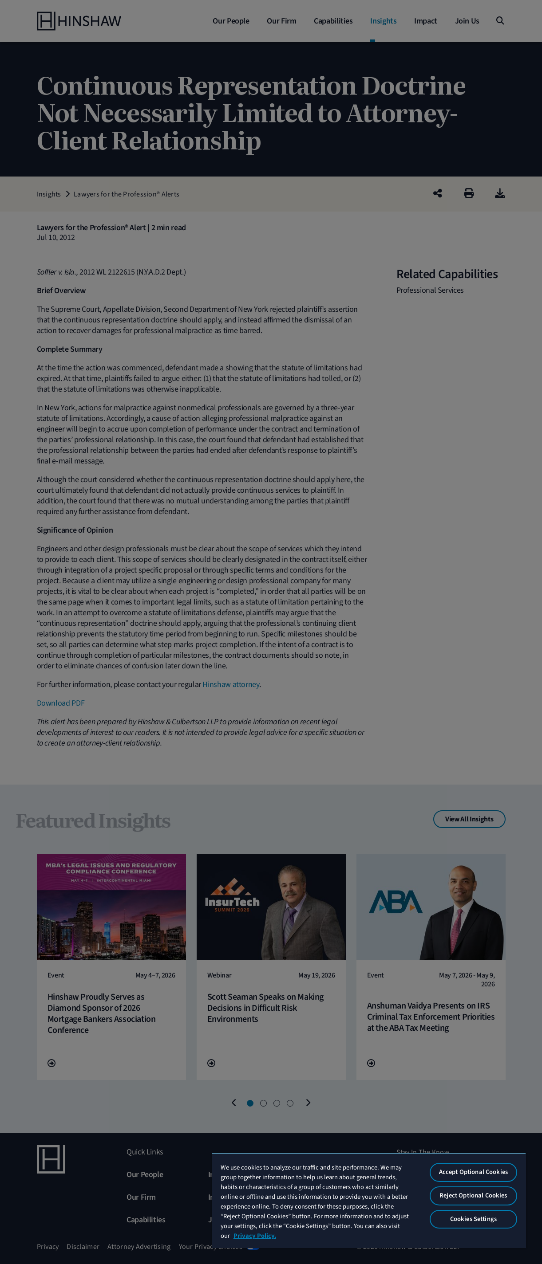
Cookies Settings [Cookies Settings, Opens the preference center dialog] (473, 1219)
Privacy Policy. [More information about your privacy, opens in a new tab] (254, 1235)
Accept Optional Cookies (473, 1172)
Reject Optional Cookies (473, 1195)
